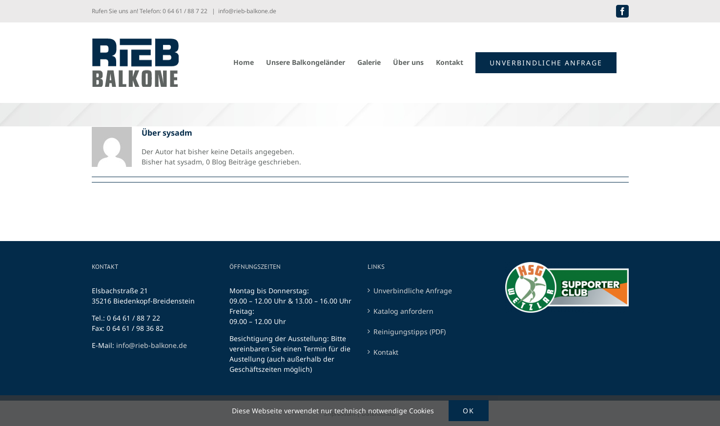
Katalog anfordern (403, 311)
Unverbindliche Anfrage (412, 290)
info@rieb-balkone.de (247, 11)
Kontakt (385, 352)
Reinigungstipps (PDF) (409, 331)
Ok (468, 410)
